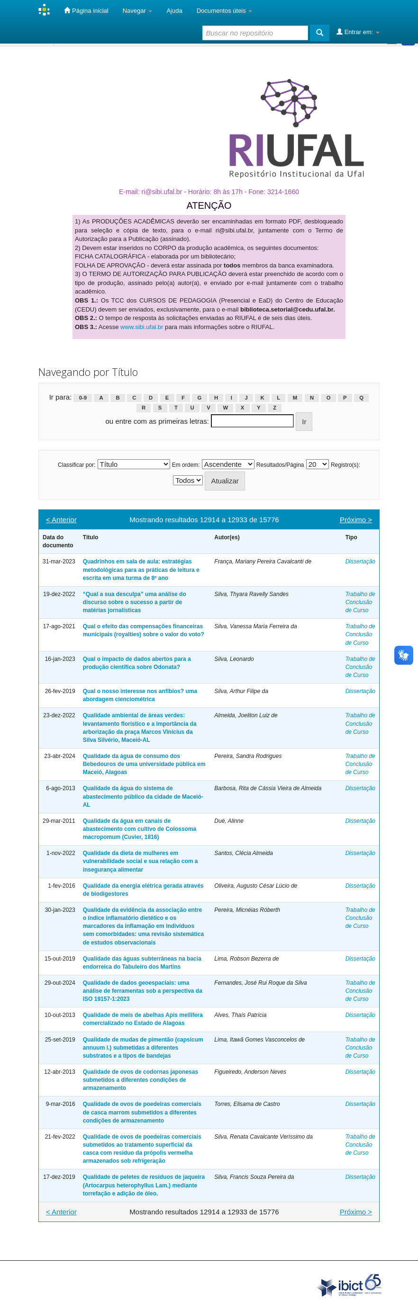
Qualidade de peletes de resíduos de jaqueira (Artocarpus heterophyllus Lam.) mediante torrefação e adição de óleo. (144, 1185)
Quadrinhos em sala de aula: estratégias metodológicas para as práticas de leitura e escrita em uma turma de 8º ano (141, 569)
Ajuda (174, 10)
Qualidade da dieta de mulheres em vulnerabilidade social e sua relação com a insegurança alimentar (140, 861)
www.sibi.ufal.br (141, 326)
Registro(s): (345, 465)
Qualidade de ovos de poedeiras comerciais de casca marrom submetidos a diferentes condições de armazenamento (142, 1112)
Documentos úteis (225, 10)
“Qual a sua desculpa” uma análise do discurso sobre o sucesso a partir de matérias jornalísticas (134, 602)
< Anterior (61, 520)
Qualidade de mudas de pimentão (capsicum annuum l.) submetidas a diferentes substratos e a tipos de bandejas (143, 1047)
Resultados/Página (280, 465)
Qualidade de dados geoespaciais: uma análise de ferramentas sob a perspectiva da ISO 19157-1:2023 (142, 991)
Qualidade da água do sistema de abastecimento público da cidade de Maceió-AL (143, 796)
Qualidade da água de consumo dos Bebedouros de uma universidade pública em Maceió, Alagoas (144, 764)
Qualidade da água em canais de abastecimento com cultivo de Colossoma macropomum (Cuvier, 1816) (139, 829)
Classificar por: (76, 465)
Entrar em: (358, 32)
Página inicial (86, 10)
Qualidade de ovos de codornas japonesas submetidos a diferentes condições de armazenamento (140, 1080)
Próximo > (356, 520)
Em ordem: (186, 465)
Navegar (138, 10)
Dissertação (360, 561)
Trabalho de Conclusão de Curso (360, 602)
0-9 (83, 398)
